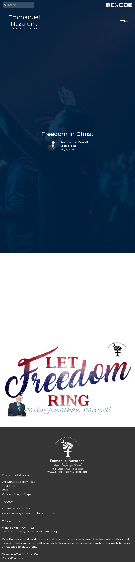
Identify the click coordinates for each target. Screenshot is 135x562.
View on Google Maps (16, 494)
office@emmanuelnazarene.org (34, 513)
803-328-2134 (21, 508)
